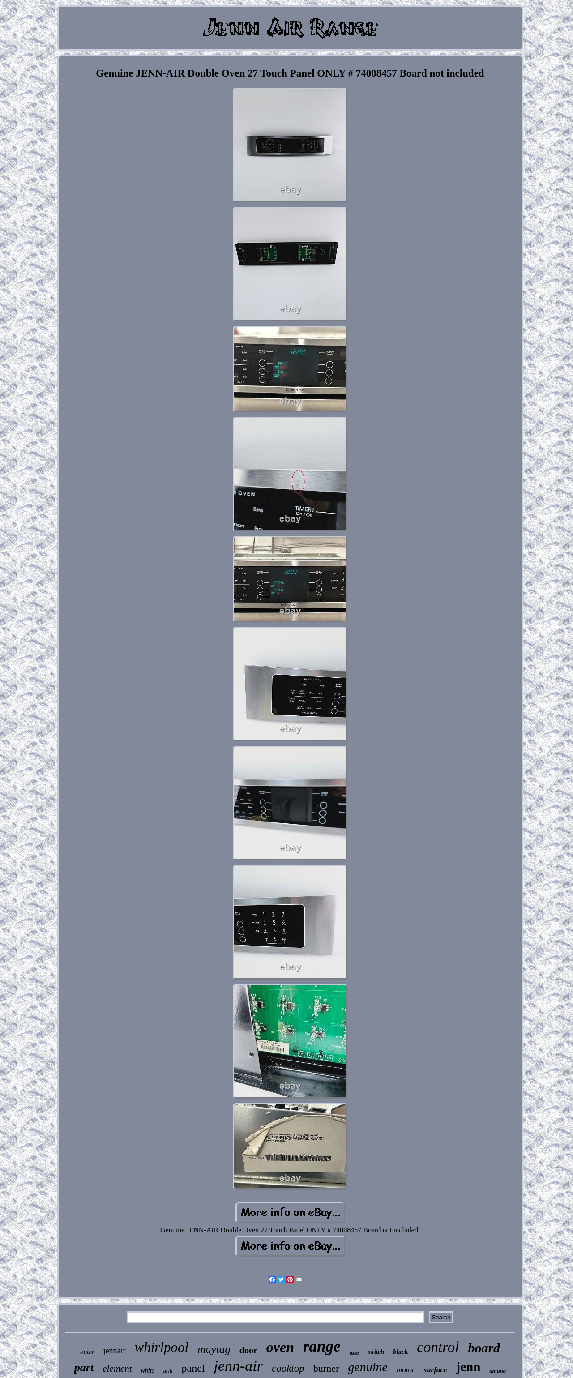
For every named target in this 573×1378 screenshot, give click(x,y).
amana (497, 1370)
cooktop (288, 1368)
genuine (368, 1367)
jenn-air (238, 1365)
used (354, 1353)
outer (87, 1351)
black (400, 1351)
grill (168, 1371)
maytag (214, 1349)
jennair (114, 1350)
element (117, 1368)
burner (326, 1368)
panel (193, 1368)
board (484, 1347)
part (84, 1367)
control (438, 1347)
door (248, 1350)
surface (435, 1369)
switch (376, 1351)
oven (280, 1347)
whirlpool (162, 1347)
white (147, 1370)
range (322, 1346)
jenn (468, 1367)
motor (406, 1369)
